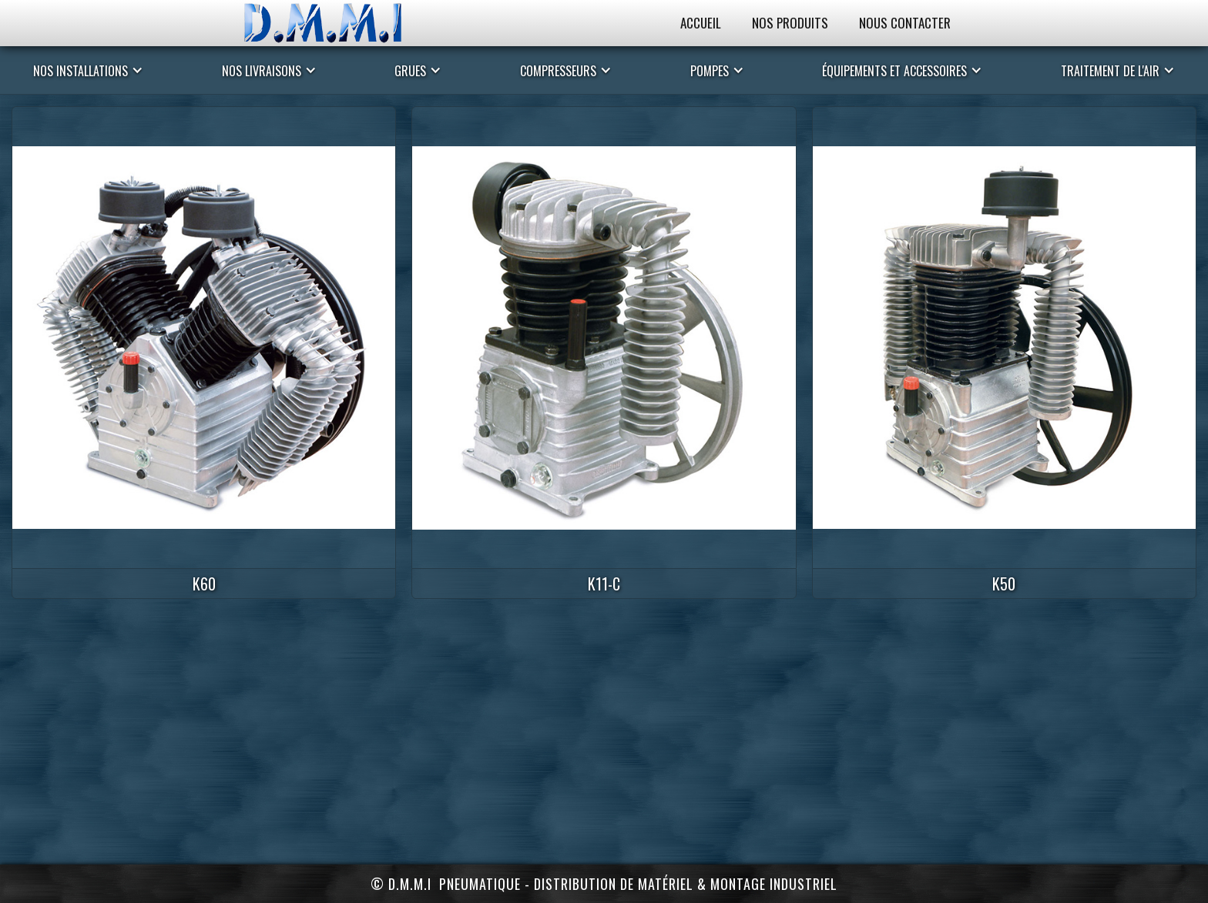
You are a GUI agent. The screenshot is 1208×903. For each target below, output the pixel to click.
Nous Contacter (905, 22)
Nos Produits (790, 22)
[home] (338, 23)
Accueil (700, 22)
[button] (88, 70)
